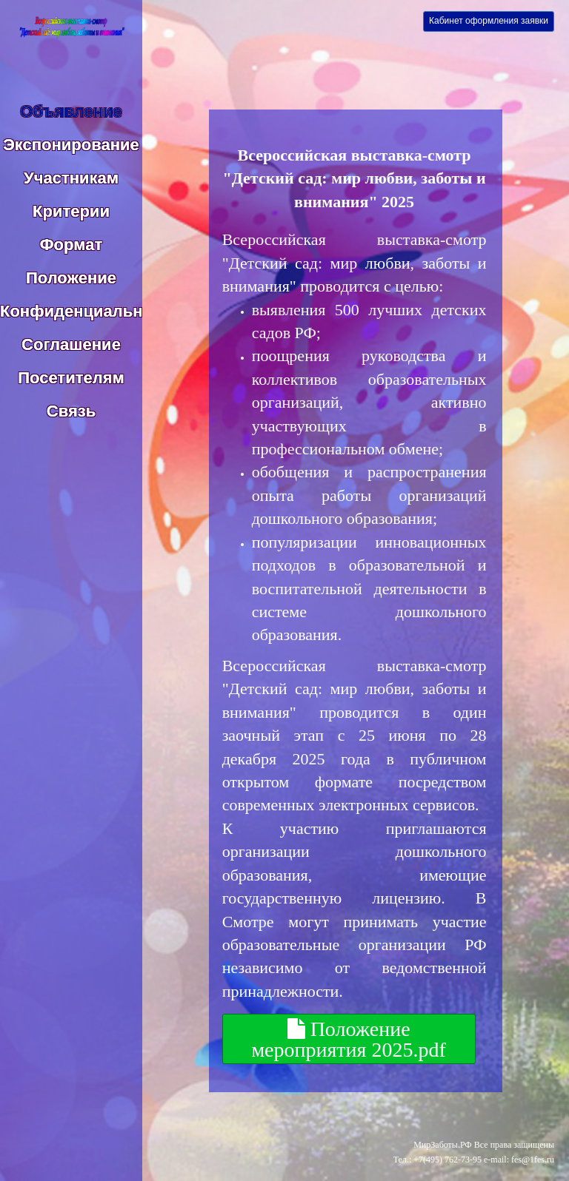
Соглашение (71, 344)
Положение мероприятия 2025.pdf (348, 1039)
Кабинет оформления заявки (488, 21)
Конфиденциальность (89, 311)
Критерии (71, 211)
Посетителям (71, 378)
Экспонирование (71, 144)
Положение (71, 278)
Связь (71, 411)
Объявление (71, 111)
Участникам (71, 178)
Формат (71, 244)
